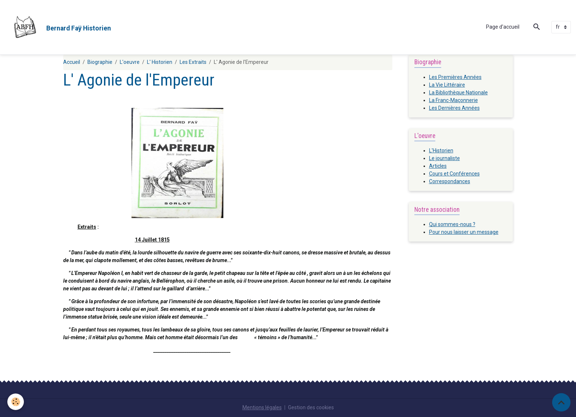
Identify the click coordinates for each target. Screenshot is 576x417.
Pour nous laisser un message (463, 232)
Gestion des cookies (311, 407)
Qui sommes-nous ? (452, 224)
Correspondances (449, 181)
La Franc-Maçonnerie (453, 100)
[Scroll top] (561, 402)
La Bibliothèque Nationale (458, 92)
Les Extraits (193, 62)
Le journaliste (444, 158)
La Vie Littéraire (447, 85)
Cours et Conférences (454, 174)
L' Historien (159, 62)
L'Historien (441, 150)
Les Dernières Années (454, 108)
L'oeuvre (130, 62)
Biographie (99, 62)
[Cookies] (15, 402)
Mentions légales (262, 407)
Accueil (71, 62)
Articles (438, 166)
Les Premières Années (455, 77)
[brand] (58, 27)
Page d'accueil (502, 27)
